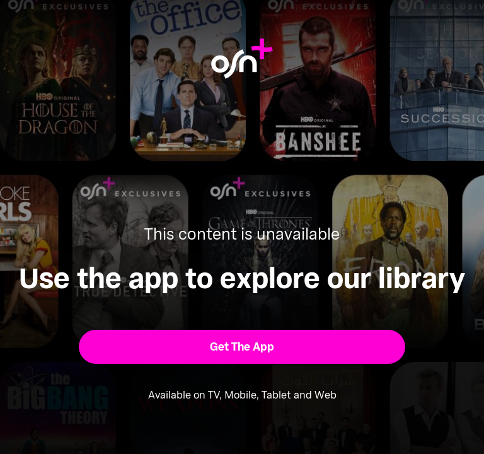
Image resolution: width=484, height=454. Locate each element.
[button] (242, 347)
